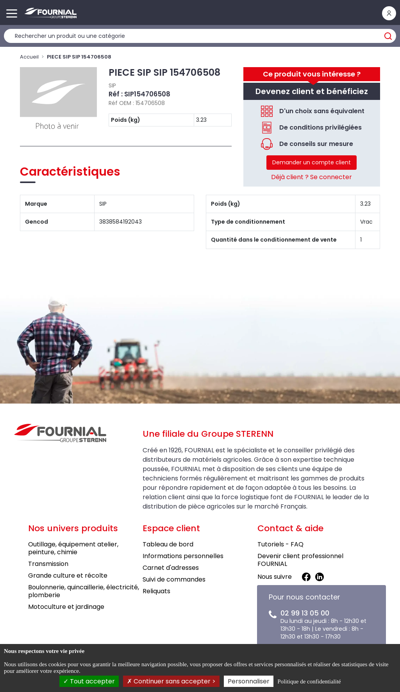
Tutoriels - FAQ (280, 544)
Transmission (48, 563)
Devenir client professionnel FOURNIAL (300, 559)
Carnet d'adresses (171, 567)
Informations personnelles (183, 555)
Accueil (29, 56)
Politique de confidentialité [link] (309, 681)
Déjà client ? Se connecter (311, 177)
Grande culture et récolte (67, 575)
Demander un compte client (311, 162)
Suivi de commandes (174, 579)
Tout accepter (89, 681)
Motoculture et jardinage (66, 606)
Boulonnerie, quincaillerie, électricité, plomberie (83, 591)
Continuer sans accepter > (171, 681)
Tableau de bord (168, 544)
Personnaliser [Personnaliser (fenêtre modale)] (249, 681)
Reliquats (156, 591)
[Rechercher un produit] (200, 36)
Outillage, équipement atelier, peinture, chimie (73, 548)
